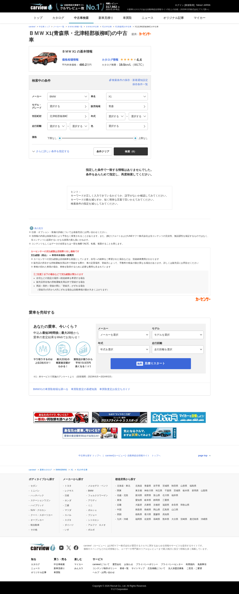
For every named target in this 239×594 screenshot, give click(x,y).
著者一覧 (124, 568)
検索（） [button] (131, 151)
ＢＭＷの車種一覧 (75, 27)
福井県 (175, 495)
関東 (119, 490)
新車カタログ (46, 470)
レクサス (69, 490)
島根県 (147, 509)
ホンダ (68, 500)
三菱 (67, 505)
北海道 (138, 486)
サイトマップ (138, 568)
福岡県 (138, 519)
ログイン (179, 5)
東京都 (138, 490)
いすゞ (68, 529)
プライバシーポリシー (147, 564)
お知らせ (128, 564)
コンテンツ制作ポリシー (105, 568)
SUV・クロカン (38, 510)
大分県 (175, 519)
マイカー (199, 17)
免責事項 (202, 564)
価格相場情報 (70, 59)
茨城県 (177, 490)
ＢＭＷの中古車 (92, 27)
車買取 (127, 17)
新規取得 (189, 5)
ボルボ (91, 529)
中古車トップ (44, 27)
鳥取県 (138, 509)
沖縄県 (204, 519)
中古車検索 (81, 17)
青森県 (147, 486)
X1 (72, 470)
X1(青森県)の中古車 (123, 27)
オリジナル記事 (173, 17)
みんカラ (78, 568)
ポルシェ (92, 510)
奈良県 (175, 505)
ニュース (147, 17)
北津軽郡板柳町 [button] (59, 116)
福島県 (193, 486)
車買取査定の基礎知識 (84, 389)
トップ (38, 17)
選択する (114, 126)
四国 (119, 514)
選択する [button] (55, 106)
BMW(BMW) (61, 470)
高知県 (166, 514)
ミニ (90, 505)
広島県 (166, 509)
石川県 (166, 495)
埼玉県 (159, 490)
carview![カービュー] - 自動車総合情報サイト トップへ (132, 455)
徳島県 (138, 514)
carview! (32, 27)
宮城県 (166, 486)
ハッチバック (37, 495)
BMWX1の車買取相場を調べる (50, 389)
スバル (68, 515)
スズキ (68, 520)
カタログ (58, 17)
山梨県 (204, 490)
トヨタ (68, 486)
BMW (90, 490)
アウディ (92, 500)
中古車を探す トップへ (90, 455)
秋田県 (175, 486)
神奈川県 (148, 490)
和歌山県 (184, 505)
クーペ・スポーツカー (42, 515)
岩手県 (156, 486)
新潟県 (138, 495)
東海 (119, 500)
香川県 (147, 514)
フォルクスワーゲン (98, 495)
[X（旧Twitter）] (69, 548)
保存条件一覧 (140, 84)
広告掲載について (156, 568)
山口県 (175, 509)
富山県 (156, 495)
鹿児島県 (194, 519)
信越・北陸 (122, 495)
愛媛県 (156, 514)
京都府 (156, 505)
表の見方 (36, 228)
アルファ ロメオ (97, 525)
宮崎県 (183, 519)
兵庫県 (147, 505)
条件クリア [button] (102, 151)
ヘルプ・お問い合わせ (104, 572)
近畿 (119, 505)
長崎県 (156, 519)
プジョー (92, 515)
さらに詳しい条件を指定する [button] (52, 151)
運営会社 (116, 564)
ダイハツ (69, 525)
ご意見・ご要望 (194, 568)
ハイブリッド (37, 505)
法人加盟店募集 (176, 568)
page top (202, 455)
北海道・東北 (123, 486)
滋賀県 (166, 505)
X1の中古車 (107, 27)
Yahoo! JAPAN (203, 5)
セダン (34, 486)
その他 (34, 529)
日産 (67, 495)
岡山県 (156, 509)
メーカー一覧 (58, 27)
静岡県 (156, 500)
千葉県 (168, 490)
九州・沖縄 (122, 519)
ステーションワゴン (40, 500)
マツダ (68, 510)
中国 (119, 509)
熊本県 (166, 519)
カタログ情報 (110, 59)
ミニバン (35, 490)
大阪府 (138, 505)
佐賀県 (147, 519)
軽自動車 (35, 525)
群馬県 (195, 490)
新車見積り (105, 17)
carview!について (101, 564)
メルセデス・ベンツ (98, 486)
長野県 (147, 495)
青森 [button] (111, 106)
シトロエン (93, 520)
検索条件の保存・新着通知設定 (130, 80)
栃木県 (186, 490)
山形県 (183, 486)
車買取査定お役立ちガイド (114, 389)
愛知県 (138, 500)
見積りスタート (155, 363)
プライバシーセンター (172, 564)
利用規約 (190, 564)
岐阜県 (147, 500)
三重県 (166, 500)
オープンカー (37, 520)
